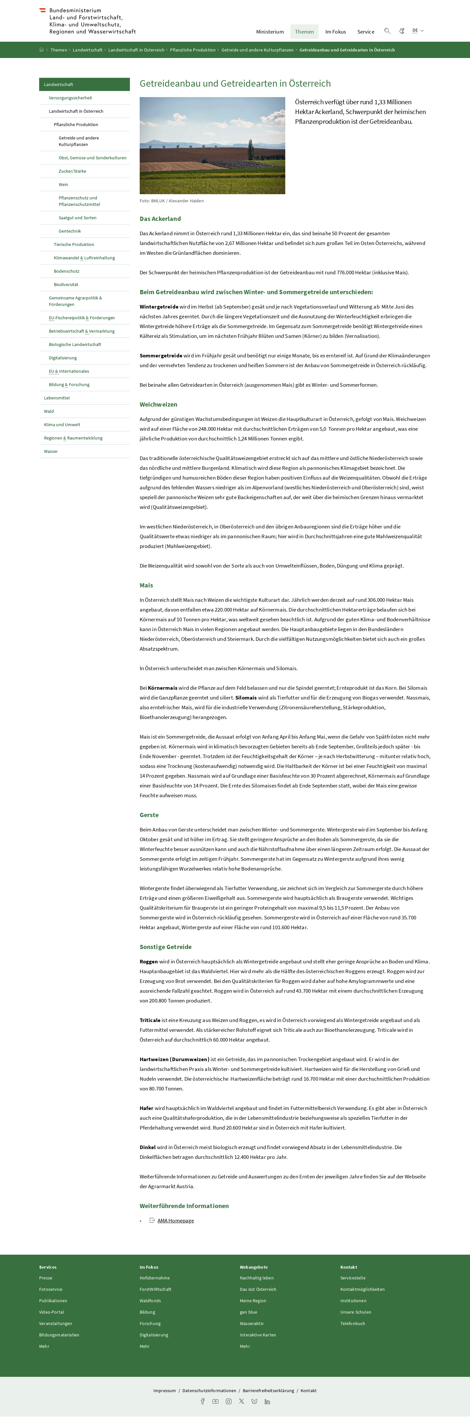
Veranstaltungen (55, 1334)
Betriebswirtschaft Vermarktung (82, 342)
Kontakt (309, 1401)
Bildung (147, 1323)
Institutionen (353, 1311)
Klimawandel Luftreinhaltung (84, 268)
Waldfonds (150, 1311)
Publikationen (53, 1311)
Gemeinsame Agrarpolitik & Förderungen (75, 311)
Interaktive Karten (258, 1345)
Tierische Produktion (74, 255)
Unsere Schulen (355, 1323)
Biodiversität (66, 295)
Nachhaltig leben (257, 1288)
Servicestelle (353, 1288)
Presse (45, 1288)
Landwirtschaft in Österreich (136, 60)
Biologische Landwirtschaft (75, 355)
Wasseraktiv (252, 1334)
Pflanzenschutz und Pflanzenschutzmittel (79, 211)
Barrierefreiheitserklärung (269, 1401)
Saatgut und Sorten (78, 228)
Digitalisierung (63, 368)
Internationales (69, 382)
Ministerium (270, 36)
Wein (63, 195)
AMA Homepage (171, 1230)
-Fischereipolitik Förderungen (82, 328)
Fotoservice (50, 1300)
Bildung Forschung (69, 395)
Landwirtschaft (87, 60)
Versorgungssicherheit (70, 108)
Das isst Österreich (258, 1300)
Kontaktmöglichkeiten (362, 1300)
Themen (304, 36)
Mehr (44, 1357)
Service (365, 36)
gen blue (248, 1323)
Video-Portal (51, 1323)
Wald (49, 422)
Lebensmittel (57, 408)
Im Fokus (335, 36)
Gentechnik (70, 241)
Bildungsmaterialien (59, 1345)
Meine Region (253, 1311)
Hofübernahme (155, 1288)
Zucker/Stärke (72, 181)
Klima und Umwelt (62, 435)
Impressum (165, 1401)
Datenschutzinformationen (209, 1401)
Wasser (51, 462)
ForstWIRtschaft (156, 1300)
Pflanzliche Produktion (193, 60)
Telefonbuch (353, 1334)
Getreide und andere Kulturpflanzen (258, 60)
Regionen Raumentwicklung (73, 448)
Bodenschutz (66, 281)
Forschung (150, 1334)
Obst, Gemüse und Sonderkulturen (93, 168)
